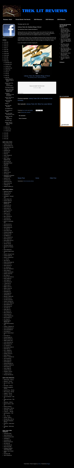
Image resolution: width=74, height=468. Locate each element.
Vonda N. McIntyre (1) (8, 301)
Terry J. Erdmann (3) (8, 237)
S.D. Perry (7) (7, 319)
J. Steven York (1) (7, 373)
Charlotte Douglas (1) (8, 232)
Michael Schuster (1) (8, 338)
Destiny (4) (6, 167)
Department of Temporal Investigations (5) (9, 176)
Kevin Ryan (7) (7, 335)
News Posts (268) (7, 446)
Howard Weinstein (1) (8, 363)
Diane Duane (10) (7, 233)
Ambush (7, 103)
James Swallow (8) (8, 351)
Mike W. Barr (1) (7, 193)
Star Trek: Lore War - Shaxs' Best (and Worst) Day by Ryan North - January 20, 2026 (66, 49)
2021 (5, 49)
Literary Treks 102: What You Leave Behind (39, 104)
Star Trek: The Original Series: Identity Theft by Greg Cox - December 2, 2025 (66, 40)
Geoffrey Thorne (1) (8, 353)
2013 (5, 135)
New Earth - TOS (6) (8, 385)
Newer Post (21, 178)
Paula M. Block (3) (8, 200)
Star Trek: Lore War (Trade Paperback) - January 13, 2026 (65, 45)
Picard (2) (6, 153)
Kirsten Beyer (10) (8, 199)
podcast (28, 112)
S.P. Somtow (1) (7, 345)
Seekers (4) (6, 170)
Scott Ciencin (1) (7, 208)
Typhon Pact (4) (7, 172)
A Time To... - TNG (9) (8, 411)
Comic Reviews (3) (8, 445)
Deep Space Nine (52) (8, 147)
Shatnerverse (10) (7, 181)
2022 (5, 47)
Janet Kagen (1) (7, 280)
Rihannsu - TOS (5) (8, 381)
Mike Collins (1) (7, 211)
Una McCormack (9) (8, 299)
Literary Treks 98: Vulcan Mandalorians (8, 117)
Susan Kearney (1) (8, 281)
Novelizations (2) (7, 440)
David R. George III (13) (9, 254)
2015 (5, 60)
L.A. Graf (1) (6, 258)
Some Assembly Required (8, 101)
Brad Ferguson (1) (8, 238)
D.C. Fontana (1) (7, 242)
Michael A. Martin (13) (8, 296)
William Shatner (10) (8, 340)
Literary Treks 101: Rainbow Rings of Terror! (9, 80)
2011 (5, 138)
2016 (5, 59)
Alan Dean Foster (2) (8, 245)
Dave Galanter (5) (7, 249)
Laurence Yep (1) (7, 369)
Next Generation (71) (8, 145)
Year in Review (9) (8, 455)
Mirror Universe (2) (8, 183)
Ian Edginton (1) (7, 235)
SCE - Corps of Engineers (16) (7, 159)
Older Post (53, 178)
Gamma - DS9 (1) (7, 417)
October (7, 66)
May (6, 75)
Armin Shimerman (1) (8, 342)
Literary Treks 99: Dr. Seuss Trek (9, 98)
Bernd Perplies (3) (8, 317)
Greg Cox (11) (7, 213)
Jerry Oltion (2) (7, 307)
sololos (39, 463)
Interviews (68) (7, 453)
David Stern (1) (7, 348)
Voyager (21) (6, 148)
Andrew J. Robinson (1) (9, 326)
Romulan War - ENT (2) (9, 419)
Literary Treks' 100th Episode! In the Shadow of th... (9, 90)
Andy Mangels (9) (7, 293)
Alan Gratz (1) (7, 260)
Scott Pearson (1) (7, 314)
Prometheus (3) (7, 179)
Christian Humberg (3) (8, 272)
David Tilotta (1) (7, 355)
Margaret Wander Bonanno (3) (7, 203)
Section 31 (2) (7, 178)
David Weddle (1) (7, 361)
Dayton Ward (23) (7, 360)
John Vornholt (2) (7, 358)
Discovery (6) (6, 152)
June (6, 73)
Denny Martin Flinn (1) (8, 240)
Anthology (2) (6, 438)
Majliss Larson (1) (7, 286)
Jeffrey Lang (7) (7, 285)
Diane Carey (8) (7, 206)
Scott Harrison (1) (7, 263)
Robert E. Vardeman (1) (9, 356)
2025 (5, 42)
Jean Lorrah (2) (7, 289)
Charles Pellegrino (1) (8, 315)
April (6, 77)
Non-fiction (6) (7, 443)
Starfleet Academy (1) (8, 186)
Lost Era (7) (6, 156)
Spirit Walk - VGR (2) (8, 409)
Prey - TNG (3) (7, 415)
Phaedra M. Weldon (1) (9, 365)
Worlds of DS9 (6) (7, 406)
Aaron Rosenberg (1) (8, 329)
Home (37, 178)
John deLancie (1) (7, 224)
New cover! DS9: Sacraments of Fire (9, 114)
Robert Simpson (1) (8, 343)
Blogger (48, 463)
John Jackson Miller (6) (9, 302)
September (7, 68)
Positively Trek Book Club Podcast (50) (8, 449)
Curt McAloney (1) (8, 298)
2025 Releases (50, 19)
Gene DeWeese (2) (8, 227)
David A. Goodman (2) (8, 257)
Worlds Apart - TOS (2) (9, 379)
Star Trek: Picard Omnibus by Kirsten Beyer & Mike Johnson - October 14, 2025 (66, 30)
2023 (5, 45)
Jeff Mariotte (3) (7, 294)
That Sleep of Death (9, 87)
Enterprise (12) (7, 150)
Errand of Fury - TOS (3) (9, 390)
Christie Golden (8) (8, 255)
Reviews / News (7, 19)
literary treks (23, 112)
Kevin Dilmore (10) (8, 230)
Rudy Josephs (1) (7, 278)
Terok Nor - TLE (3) (8, 395)
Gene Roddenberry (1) (8, 328)
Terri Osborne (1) (7, 311)
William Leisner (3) (8, 288)
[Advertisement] (37, 165)
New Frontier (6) (7, 161)
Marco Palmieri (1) (8, 312)
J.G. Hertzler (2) (7, 267)
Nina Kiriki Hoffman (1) (8, 268)
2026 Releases (61, 19)
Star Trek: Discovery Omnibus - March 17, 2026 (65, 58)
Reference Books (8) (8, 441)
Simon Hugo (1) (7, 270)
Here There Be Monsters (8, 106)
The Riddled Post (8, 108)
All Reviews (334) (7, 433)
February (7, 128)
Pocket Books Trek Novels (23, 19)
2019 (5, 53)
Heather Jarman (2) (8, 273)
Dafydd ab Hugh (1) (8, 191)
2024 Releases (38, 19)
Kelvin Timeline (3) (8, 155)
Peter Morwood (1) (8, 306)
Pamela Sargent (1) (8, 337)
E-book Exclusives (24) (9, 436)
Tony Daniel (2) (7, 218)
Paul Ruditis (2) (7, 331)
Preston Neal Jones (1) (9, 276)
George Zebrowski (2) (8, 374)
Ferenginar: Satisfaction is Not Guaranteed (9, 94)
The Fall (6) (6, 173)
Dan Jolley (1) (7, 275)
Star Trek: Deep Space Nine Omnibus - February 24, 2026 (66, 54)
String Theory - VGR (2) (9, 408)
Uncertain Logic (8, 120)
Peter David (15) (7, 219)
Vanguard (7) (6, 169)
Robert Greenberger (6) (9, 262)
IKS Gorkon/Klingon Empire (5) (8, 163)
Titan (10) (6, 165)
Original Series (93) (8, 143)
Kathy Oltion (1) (7, 309)
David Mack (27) (7, 291)
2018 (5, 55)
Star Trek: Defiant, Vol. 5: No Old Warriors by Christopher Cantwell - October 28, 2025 (65, 35)
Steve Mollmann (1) (8, 304)
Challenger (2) (7, 184)
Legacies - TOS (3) (8, 393)
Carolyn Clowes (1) (8, 209)
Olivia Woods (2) (7, 366)
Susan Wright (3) (7, 368)
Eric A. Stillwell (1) (7, 350)
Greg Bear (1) (7, 194)
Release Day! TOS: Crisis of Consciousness (9, 84)
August (7, 69)
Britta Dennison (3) (8, 225)
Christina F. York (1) (8, 371)
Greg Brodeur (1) (7, 205)
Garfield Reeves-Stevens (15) (7, 321)
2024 (5, 44)
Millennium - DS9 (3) (8, 402)
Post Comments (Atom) (29, 181)
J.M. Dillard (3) (7, 229)
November (7, 64)
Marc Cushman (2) (8, 216)
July (6, 71)
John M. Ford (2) (7, 243)
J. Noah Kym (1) (7, 283)
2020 (5, 51)
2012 (5, 136)
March (6, 127)
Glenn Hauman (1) (8, 265)
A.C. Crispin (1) (7, 214)
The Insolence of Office (8, 111)
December (7, 62)
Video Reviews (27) (8, 435)
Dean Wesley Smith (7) (9, 347)
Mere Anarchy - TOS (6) (9, 391)
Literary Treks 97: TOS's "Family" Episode (9, 123)
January (7, 130)
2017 (5, 57)
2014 (5, 133)
